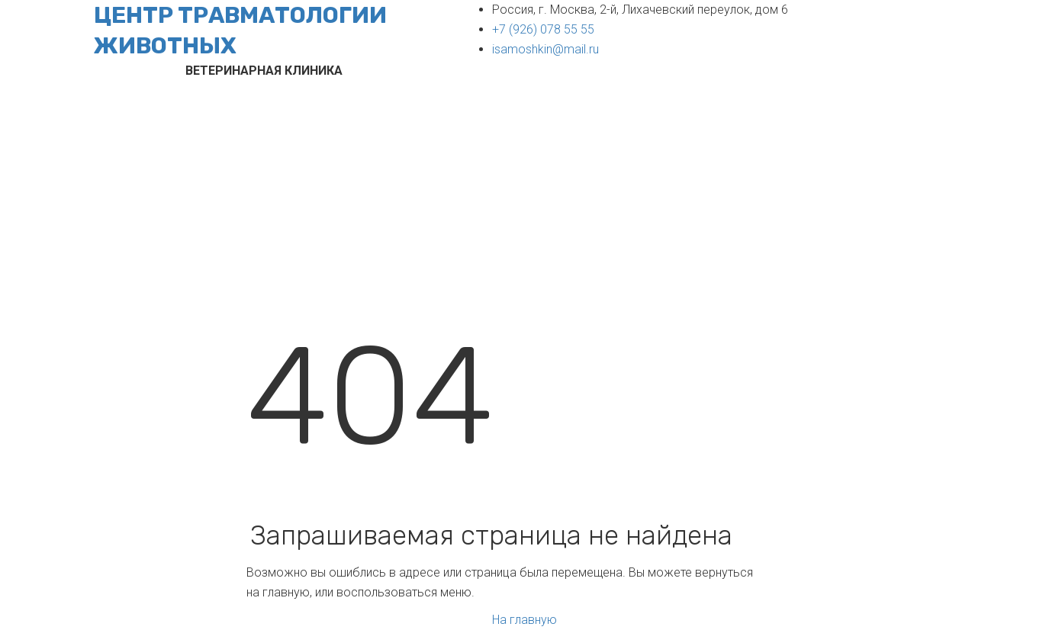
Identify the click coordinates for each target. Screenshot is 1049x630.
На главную (524, 619)
